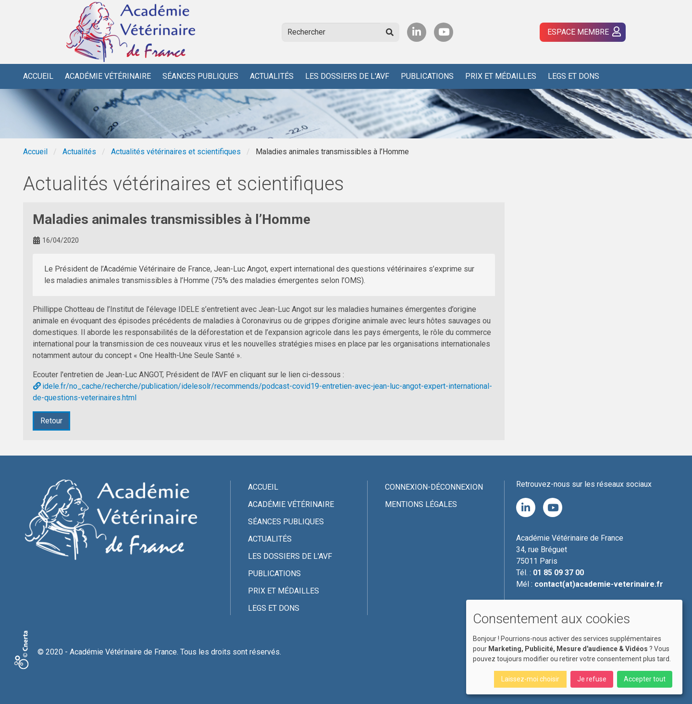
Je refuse (591, 679)
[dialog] (574, 647)
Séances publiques (200, 76)
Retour (51, 420)
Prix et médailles (500, 76)
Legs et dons (573, 76)
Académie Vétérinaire (108, 76)
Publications (427, 76)
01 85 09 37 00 (558, 572)
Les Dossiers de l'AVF (347, 76)
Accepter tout (645, 679)
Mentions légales (421, 504)
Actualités (272, 76)
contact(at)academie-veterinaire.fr (598, 584)
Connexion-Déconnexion (434, 487)
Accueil (38, 76)
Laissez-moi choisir (530, 679)
